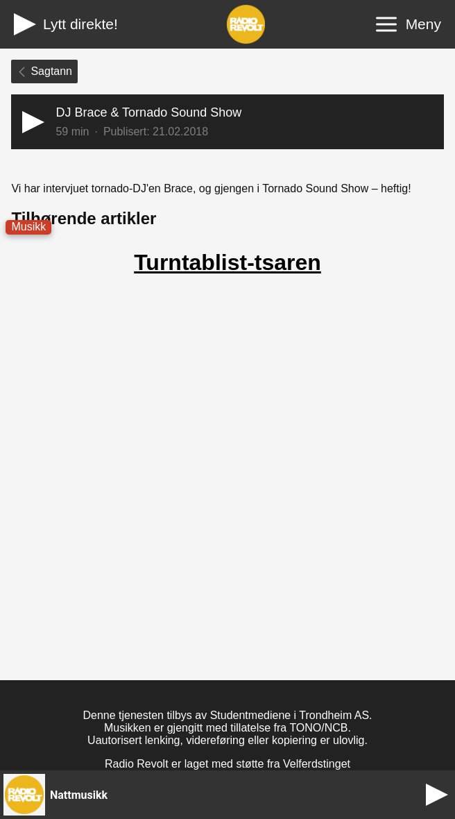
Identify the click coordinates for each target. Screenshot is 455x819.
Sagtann (44, 71)
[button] (227, 121)
